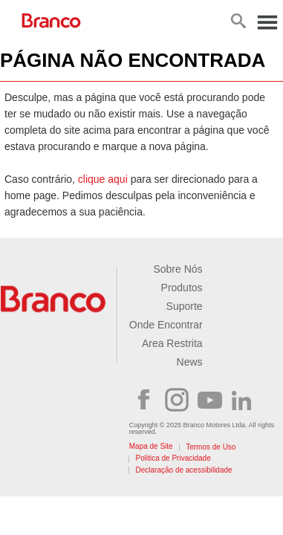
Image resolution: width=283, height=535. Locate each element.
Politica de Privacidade (173, 458)
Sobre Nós (177, 269)
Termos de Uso (210, 447)
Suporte (184, 306)
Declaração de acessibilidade (184, 470)
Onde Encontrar (166, 325)
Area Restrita (172, 343)
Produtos (182, 288)
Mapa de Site (151, 446)
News (190, 362)
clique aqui (103, 179)
